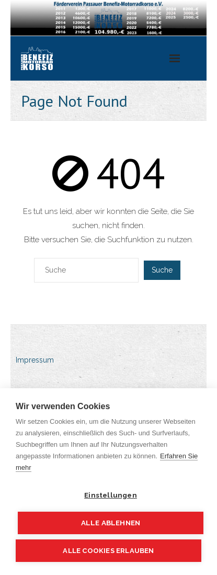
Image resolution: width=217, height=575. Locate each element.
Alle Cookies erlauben (108, 551)
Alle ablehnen (111, 522)
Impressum (35, 360)
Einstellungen (110, 495)
